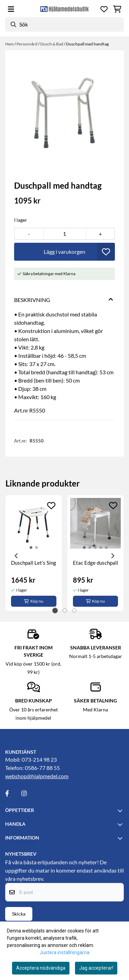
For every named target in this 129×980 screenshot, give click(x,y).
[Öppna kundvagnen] (117, 9)
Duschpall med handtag (87, 43)
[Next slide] (112, 555)
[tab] (55, 610)
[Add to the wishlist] (51, 505)
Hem (9, 43)
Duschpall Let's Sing (33, 563)
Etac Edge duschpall (95, 563)
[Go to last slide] (16, 555)
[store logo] (64, 9)
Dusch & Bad (52, 43)
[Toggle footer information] (121, 810)
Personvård (27, 43)
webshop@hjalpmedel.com (36, 776)
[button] (106, 252)
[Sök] (64, 24)
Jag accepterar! (96, 968)
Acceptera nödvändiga (40, 968)
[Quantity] (64, 233)
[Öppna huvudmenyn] (11, 9)
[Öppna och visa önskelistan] (104, 9)
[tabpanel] (34, 553)
